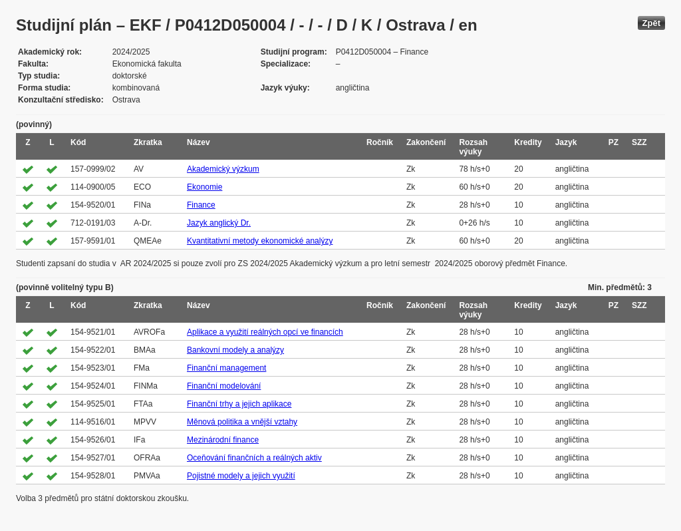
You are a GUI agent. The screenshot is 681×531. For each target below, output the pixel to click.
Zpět (651, 23)
